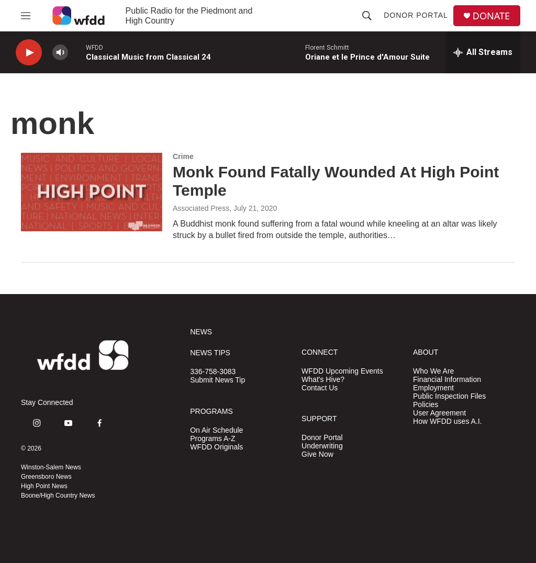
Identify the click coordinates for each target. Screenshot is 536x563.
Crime (183, 156)
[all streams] (482, 52)
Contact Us (320, 388)
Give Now (317, 454)
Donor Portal (416, 15)
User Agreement (439, 413)
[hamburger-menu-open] (26, 15)
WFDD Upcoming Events (342, 371)
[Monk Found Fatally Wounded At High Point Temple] (91, 192)
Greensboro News (46, 476)
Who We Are (433, 371)
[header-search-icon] (367, 15)
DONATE (491, 15)
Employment (433, 388)
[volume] (60, 52)
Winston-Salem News (51, 467)
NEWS (201, 332)
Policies (425, 405)
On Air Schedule (216, 430)
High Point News (44, 486)
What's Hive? (323, 380)
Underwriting (322, 446)
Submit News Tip (217, 380)
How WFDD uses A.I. (447, 421)
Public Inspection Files (449, 396)
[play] (28, 53)
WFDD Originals (216, 447)
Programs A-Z (212, 439)
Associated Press (201, 208)
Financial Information (447, 380)
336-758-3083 (213, 372)
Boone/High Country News (58, 495)
